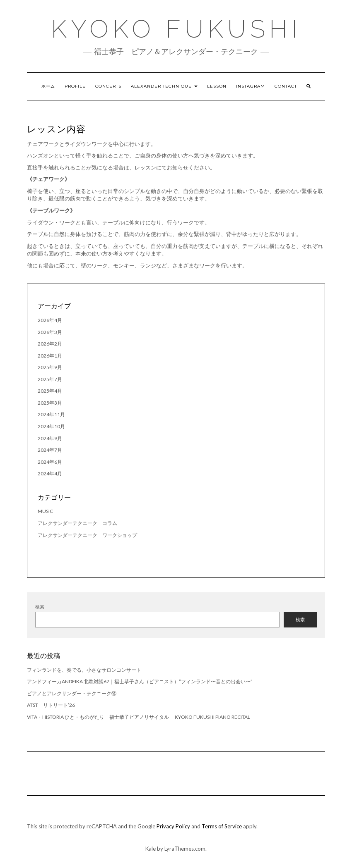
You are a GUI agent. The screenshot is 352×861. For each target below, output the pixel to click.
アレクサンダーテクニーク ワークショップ (87, 535)
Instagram (250, 86)
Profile (75, 86)
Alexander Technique (164, 86)
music (45, 511)
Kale (150, 848)
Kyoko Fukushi (176, 28)
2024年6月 (50, 462)
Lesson (217, 86)
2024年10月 (51, 426)
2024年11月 (51, 414)
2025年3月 (50, 403)
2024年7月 (50, 450)
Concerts (108, 86)
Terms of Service (222, 826)
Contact (286, 86)
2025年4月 (50, 391)
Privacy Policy (173, 826)
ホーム (48, 86)
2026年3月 (50, 332)
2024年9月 (50, 438)
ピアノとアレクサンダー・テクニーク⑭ (71, 693)
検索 (39, 606)
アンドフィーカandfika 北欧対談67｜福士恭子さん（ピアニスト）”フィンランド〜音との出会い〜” (140, 681)
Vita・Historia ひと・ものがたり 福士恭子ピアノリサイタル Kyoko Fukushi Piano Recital (138, 717)
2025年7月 (50, 379)
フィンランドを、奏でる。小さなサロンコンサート (84, 670)
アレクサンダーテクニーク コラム (77, 523)
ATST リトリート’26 (53, 705)
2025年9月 (50, 367)
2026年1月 (50, 356)
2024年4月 (50, 473)
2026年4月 (50, 320)
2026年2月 (50, 344)
